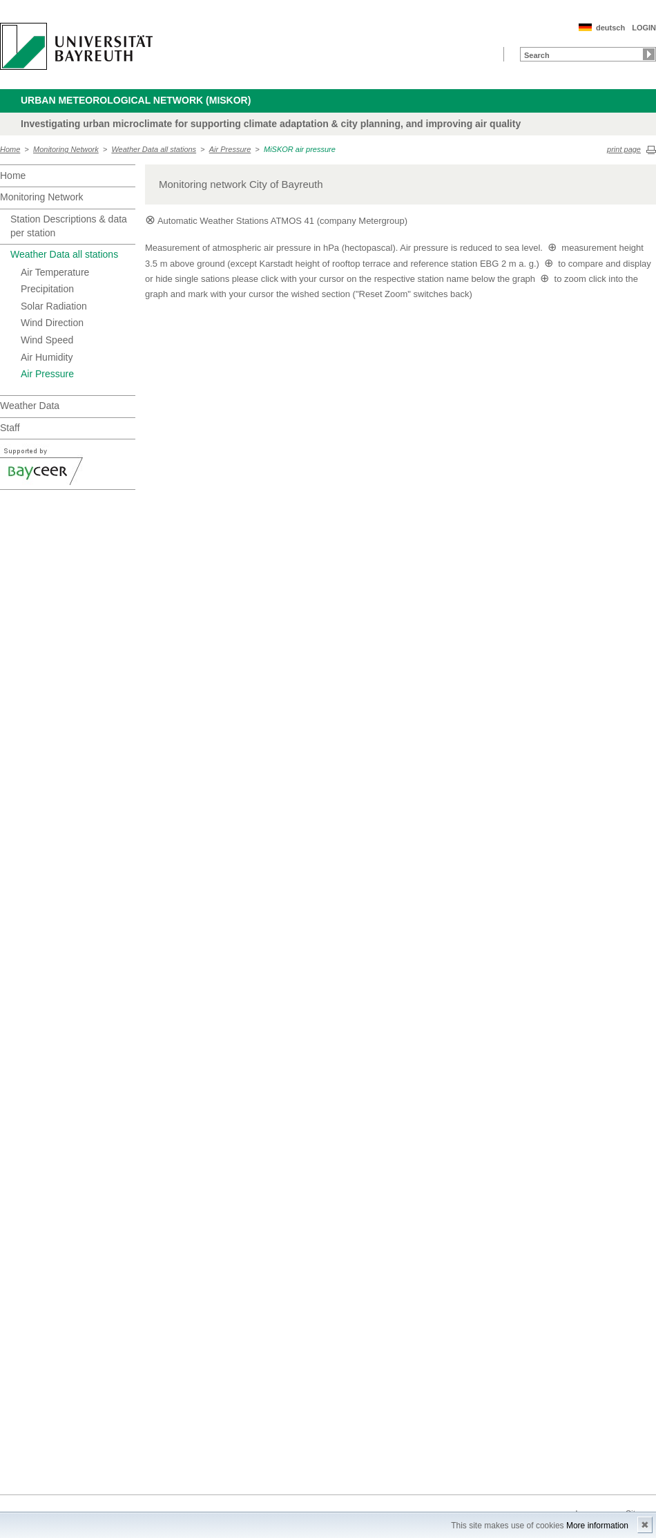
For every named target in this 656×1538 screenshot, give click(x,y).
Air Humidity (47, 357)
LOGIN (644, 27)
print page (624, 149)
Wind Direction (52, 322)
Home (10, 149)
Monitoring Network (66, 149)
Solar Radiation (54, 306)
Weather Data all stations (153, 149)
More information (597, 1525)
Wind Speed (47, 339)
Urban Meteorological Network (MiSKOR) (136, 100)
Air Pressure (230, 149)
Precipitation (47, 288)
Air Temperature (55, 272)
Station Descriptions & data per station (68, 225)
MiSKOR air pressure (300, 149)
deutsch (610, 27)
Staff (10, 427)
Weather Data (29, 405)
